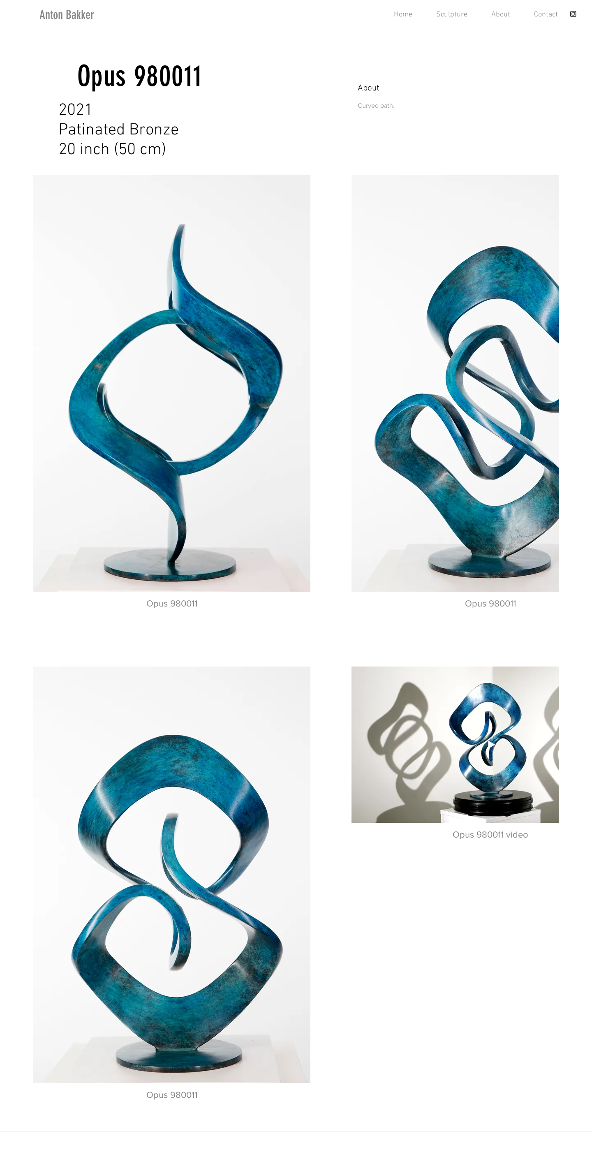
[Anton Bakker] (83, 14)
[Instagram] (573, 14)
